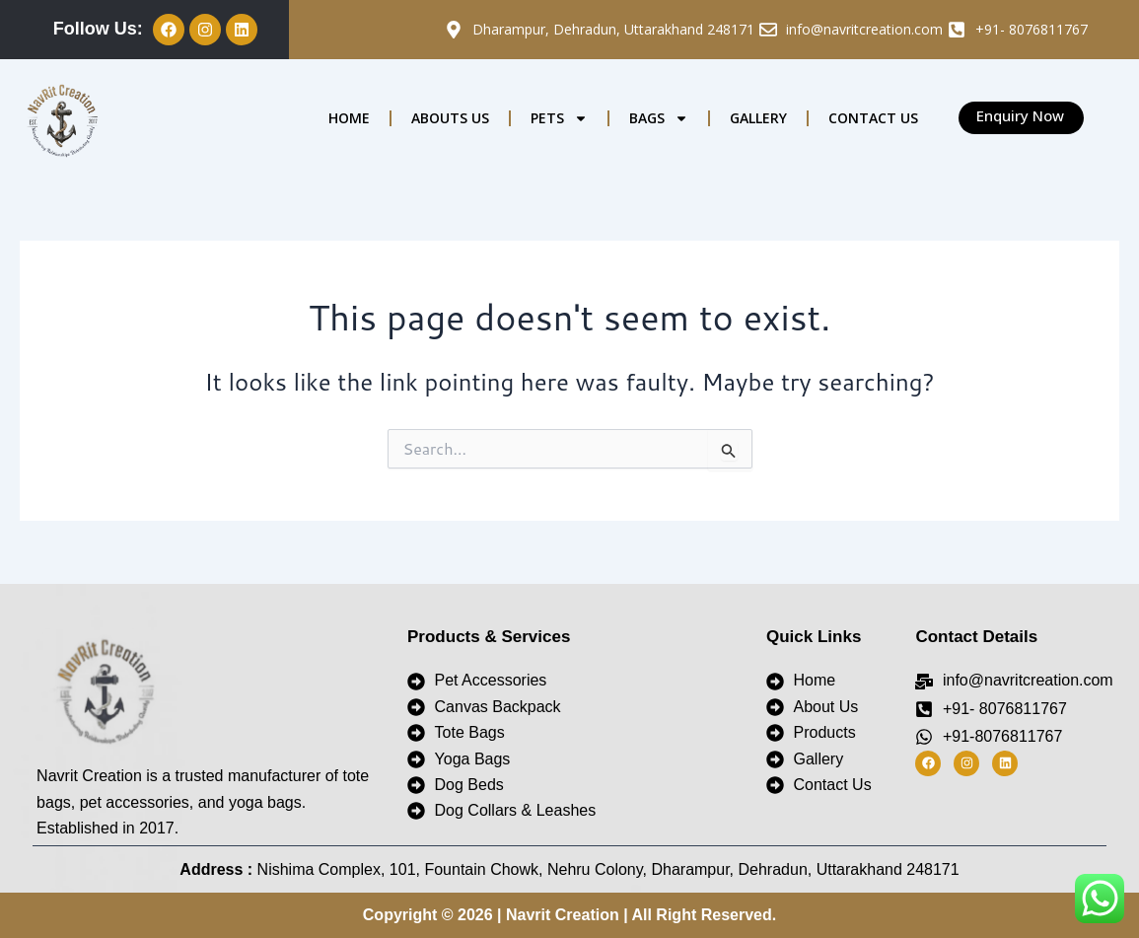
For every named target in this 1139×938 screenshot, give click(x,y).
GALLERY (758, 117)
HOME (349, 117)
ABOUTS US (450, 117)
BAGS (658, 118)
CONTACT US (873, 117)
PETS (559, 118)
